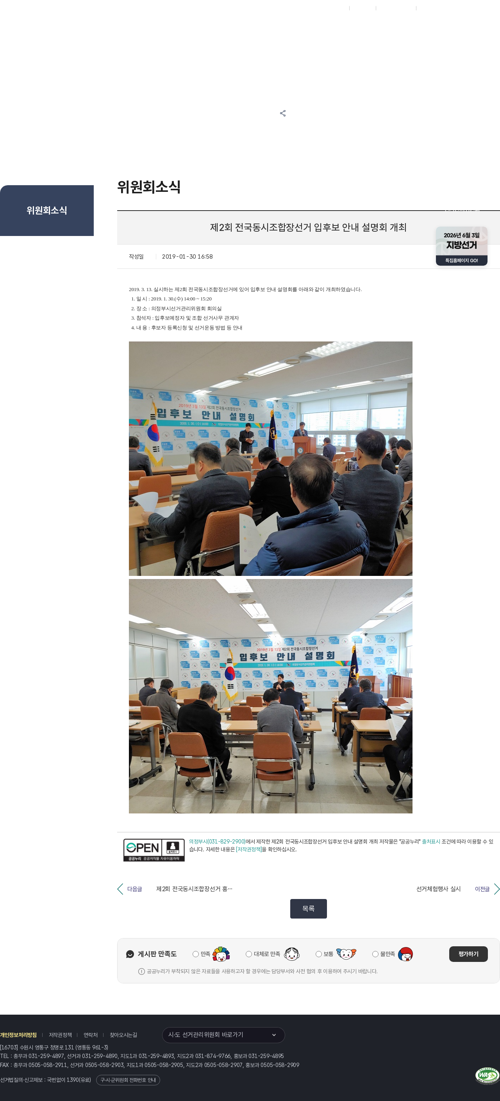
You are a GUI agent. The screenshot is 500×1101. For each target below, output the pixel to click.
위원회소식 (198, 28)
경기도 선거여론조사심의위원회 (365, 57)
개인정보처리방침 (18, 1035)
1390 (73, 1080)
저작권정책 (60, 1035)
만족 (206, 954)
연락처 (90, 1035)
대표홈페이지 (331, 8)
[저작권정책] (249, 849)
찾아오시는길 (123, 1035)
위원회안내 (308, 28)
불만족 (387, 954)
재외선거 (362, 8)
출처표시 (431, 841)
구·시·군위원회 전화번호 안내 (128, 1080)
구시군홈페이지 (396, 8)
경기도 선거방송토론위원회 (365, 28)
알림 (273, 28)
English (429, 8)
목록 (308, 908)
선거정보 (237, 28)
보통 (329, 954)
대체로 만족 (267, 954)
